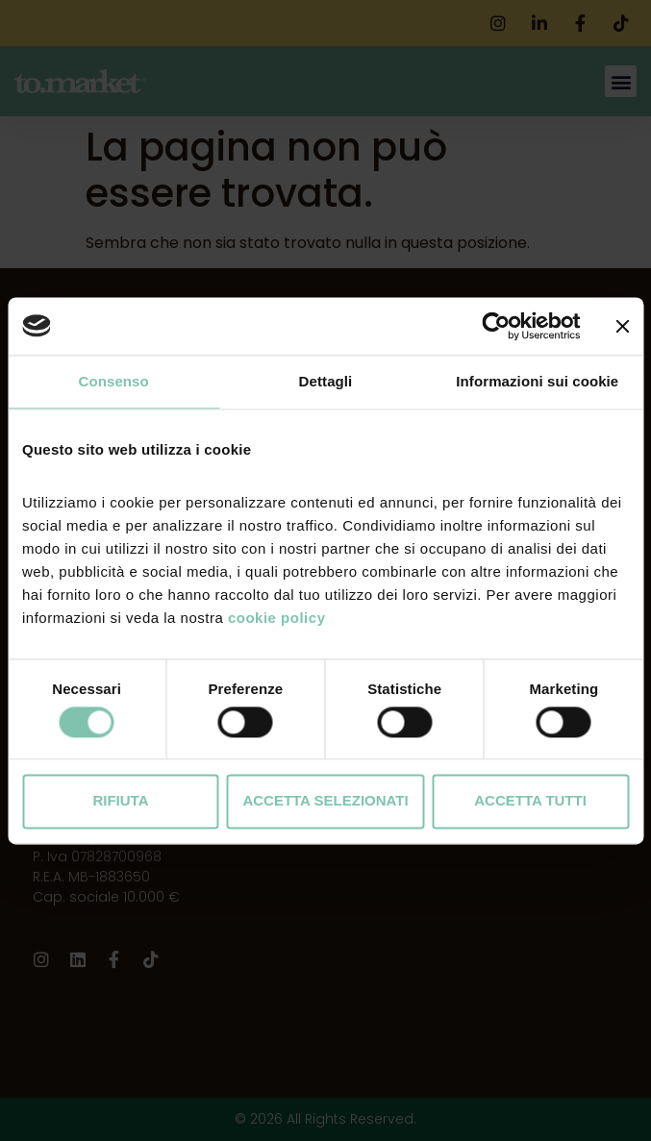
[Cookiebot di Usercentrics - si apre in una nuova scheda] (496, 325)
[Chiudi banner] (622, 326)
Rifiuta (120, 801)
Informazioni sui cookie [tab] (537, 381)
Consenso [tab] (114, 381)
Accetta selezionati (325, 801)
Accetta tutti (530, 801)
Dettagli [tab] (326, 381)
